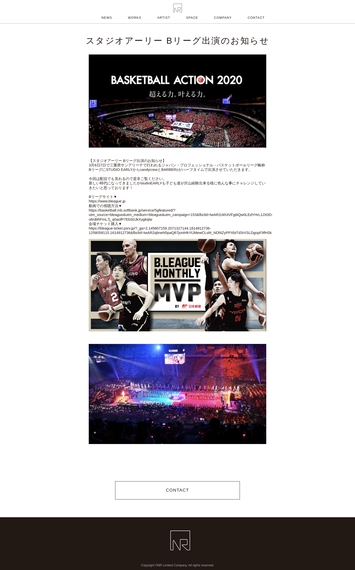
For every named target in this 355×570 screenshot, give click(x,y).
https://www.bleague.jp (107, 201)
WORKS (134, 17)
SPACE (192, 17)
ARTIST (163, 17)
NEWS (106, 17)
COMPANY (223, 17)
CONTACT (256, 17)
